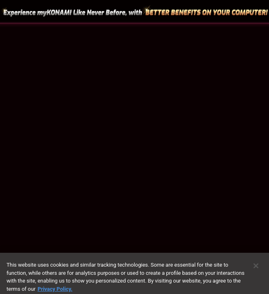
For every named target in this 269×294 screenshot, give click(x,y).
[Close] (256, 268)
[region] (134, 147)
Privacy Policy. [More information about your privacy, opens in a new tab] (55, 290)
